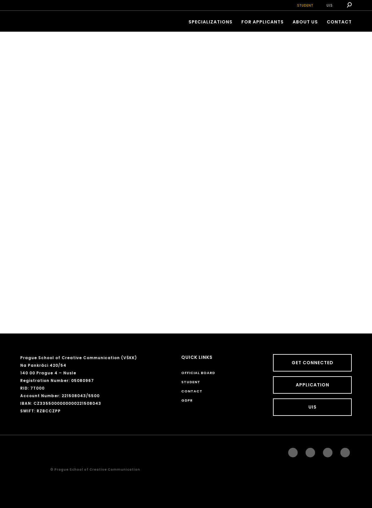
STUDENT (305, 5)
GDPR (187, 400)
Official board (198, 372)
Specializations (210, 22)
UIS (329, 5)
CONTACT (339, 22)
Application (312, 385)
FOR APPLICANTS (262, 22)
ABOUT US (305, 22)
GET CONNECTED (312, 362)
